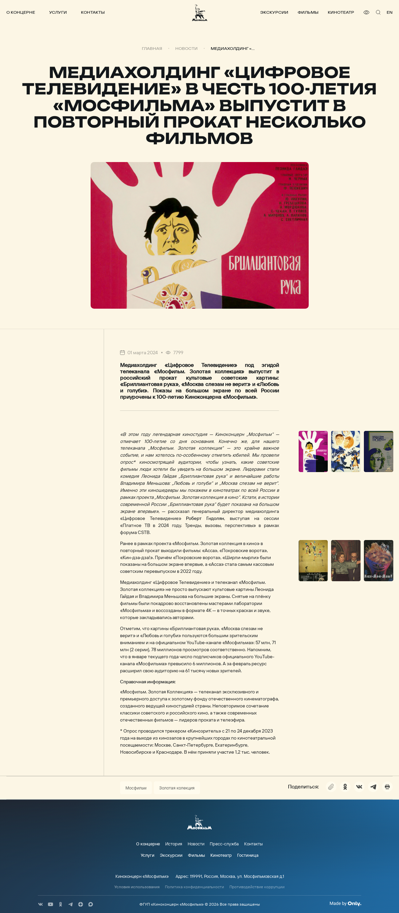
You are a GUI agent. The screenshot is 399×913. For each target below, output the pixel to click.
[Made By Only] (345, 903)
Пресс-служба (224, 843)
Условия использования (137, 887)
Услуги (58, 12)
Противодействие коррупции (257, 887)
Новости (186, 49)
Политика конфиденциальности (194, 887)
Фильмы (308, 12)
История (173, 843)
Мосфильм (135, 787)
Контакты (93, 12)
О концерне (20, 12)
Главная (152, 49)
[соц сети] (40, 904)
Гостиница (248, 855)
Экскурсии (274, 12)
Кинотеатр (341, 12)
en (390, 12)
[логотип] (199, 12)
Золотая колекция (177, 787)
